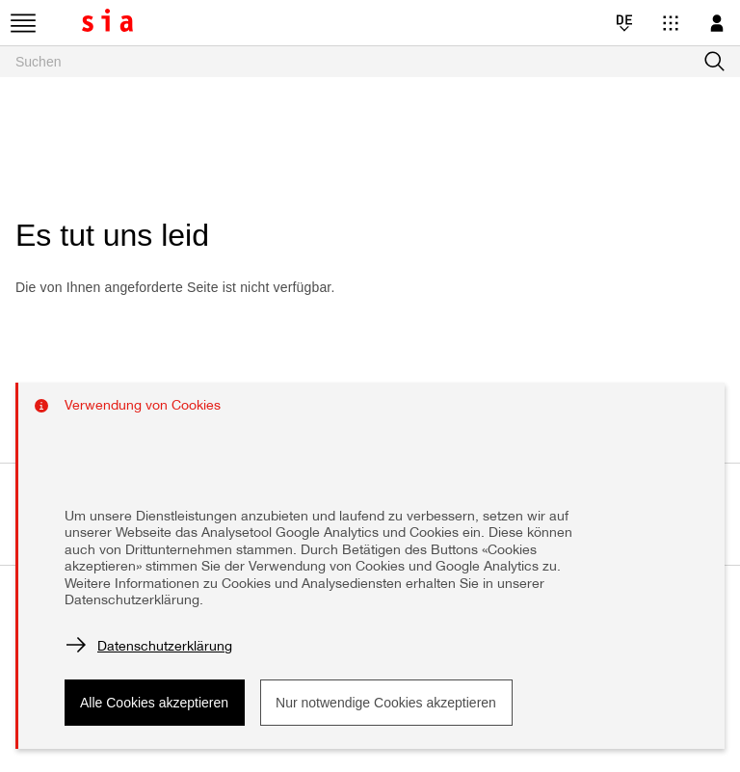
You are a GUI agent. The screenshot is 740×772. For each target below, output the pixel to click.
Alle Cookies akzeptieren (154, 702)
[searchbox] (370, 61)
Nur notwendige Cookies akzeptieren (386, 702)
